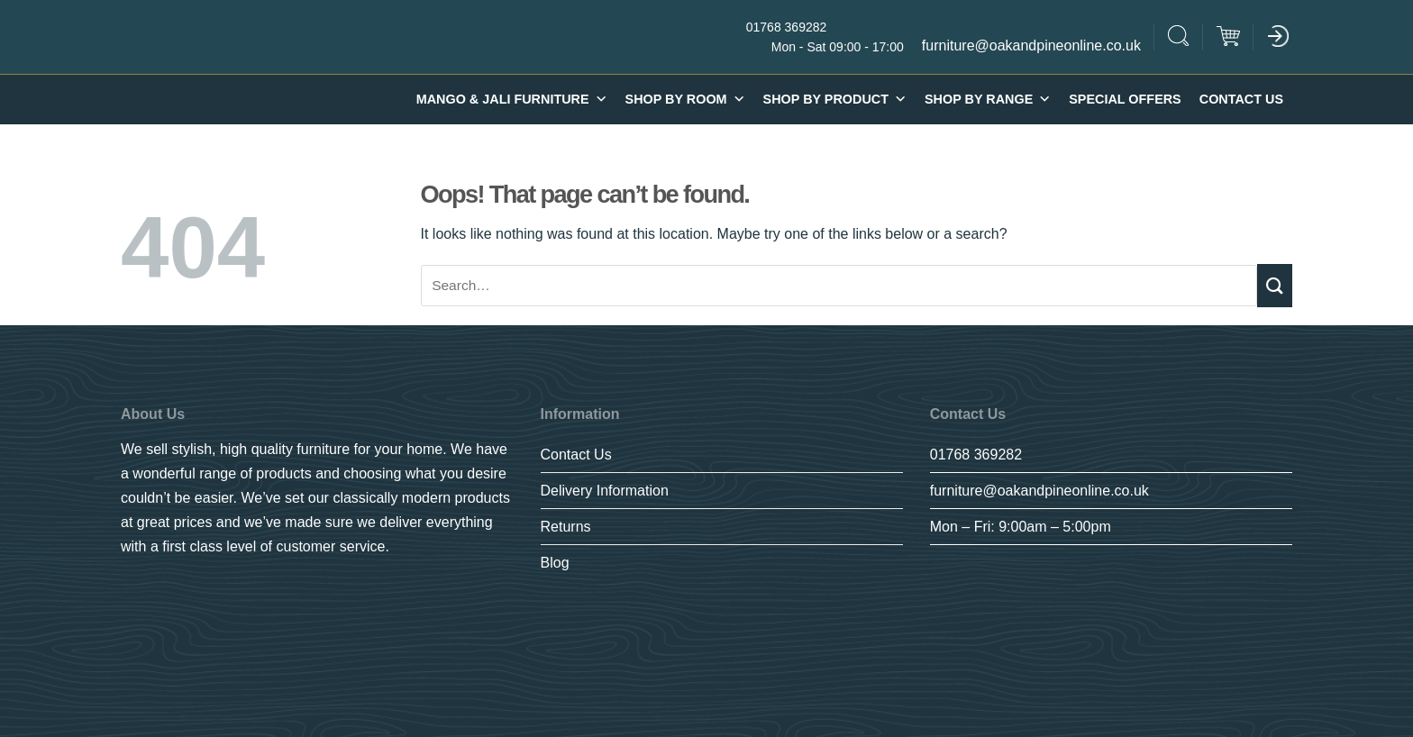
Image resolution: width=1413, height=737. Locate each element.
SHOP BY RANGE (988, 99)
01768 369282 (976, 454)
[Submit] (1274, 285)
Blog (555, 562)
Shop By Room (685, 99)
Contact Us (1241, 99)
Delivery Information (605, 490)
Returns (566, 526)
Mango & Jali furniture (511, 99)
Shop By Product (835, 99)
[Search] (1179, 38)
